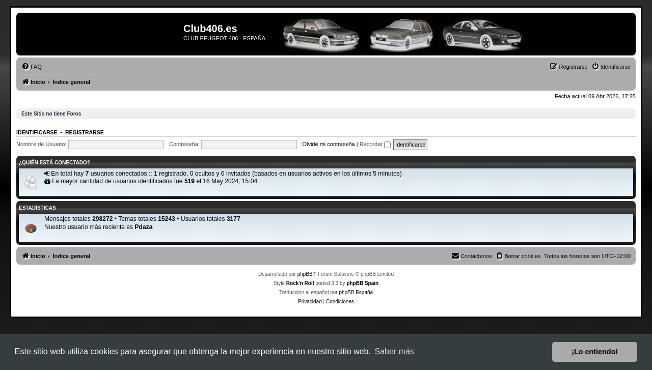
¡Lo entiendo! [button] (595, 352)
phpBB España (356, 292)
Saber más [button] (394, 351)
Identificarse (37, 132)
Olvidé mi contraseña (328, 144)
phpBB (305, 274)
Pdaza (143, 227)
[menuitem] (31, 67)
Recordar (375, 144)
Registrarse (84, 132)
